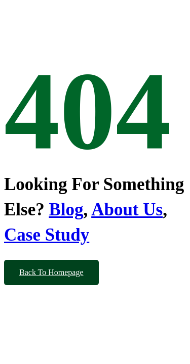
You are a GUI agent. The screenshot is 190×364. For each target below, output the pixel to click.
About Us (127, 209)
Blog (66, 209)
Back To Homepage (51, 272)
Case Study (46, 235)
